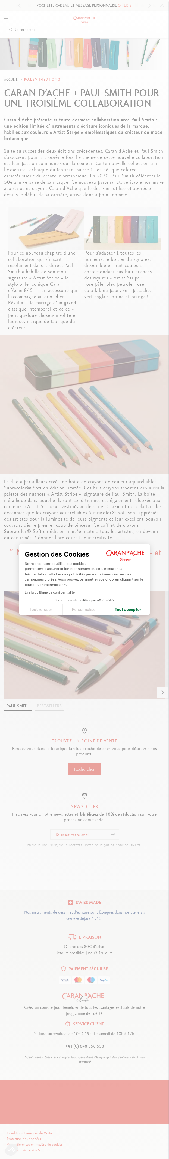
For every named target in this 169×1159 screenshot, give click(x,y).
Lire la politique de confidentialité (50, 592)
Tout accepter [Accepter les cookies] (128, 609)
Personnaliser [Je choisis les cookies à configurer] (84, 609)
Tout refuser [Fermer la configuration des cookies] (41, 609)
